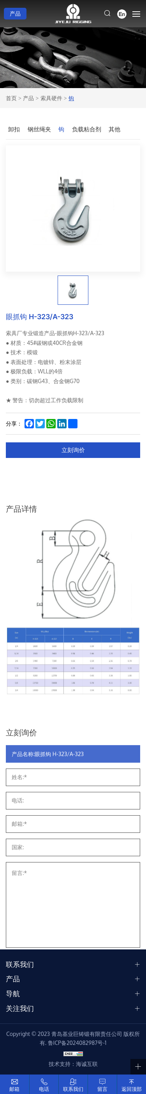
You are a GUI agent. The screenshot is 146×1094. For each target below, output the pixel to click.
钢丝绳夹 (39, 129)
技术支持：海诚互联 (73, 1063)
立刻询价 (73, 450)
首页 (11, 98)
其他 (114, 129)
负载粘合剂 (86, 129)
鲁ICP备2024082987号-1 (77, 1042)
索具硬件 (51, 98)
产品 (15, 13)
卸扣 (14, 129)
